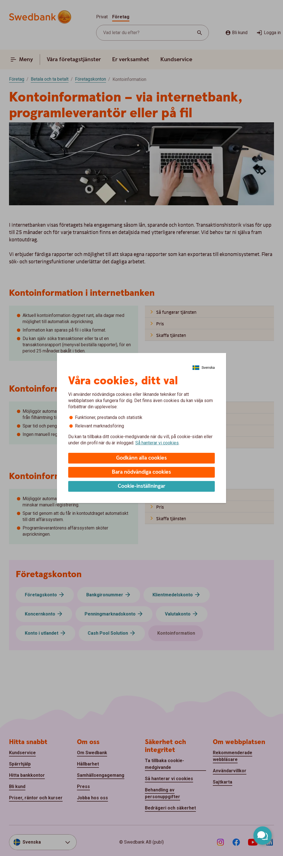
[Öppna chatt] (262, 835)
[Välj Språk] (204, 367)
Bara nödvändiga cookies (141, 472)
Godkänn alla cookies (141, 458)
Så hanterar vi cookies (157, 442)
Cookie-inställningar (141, 486)
